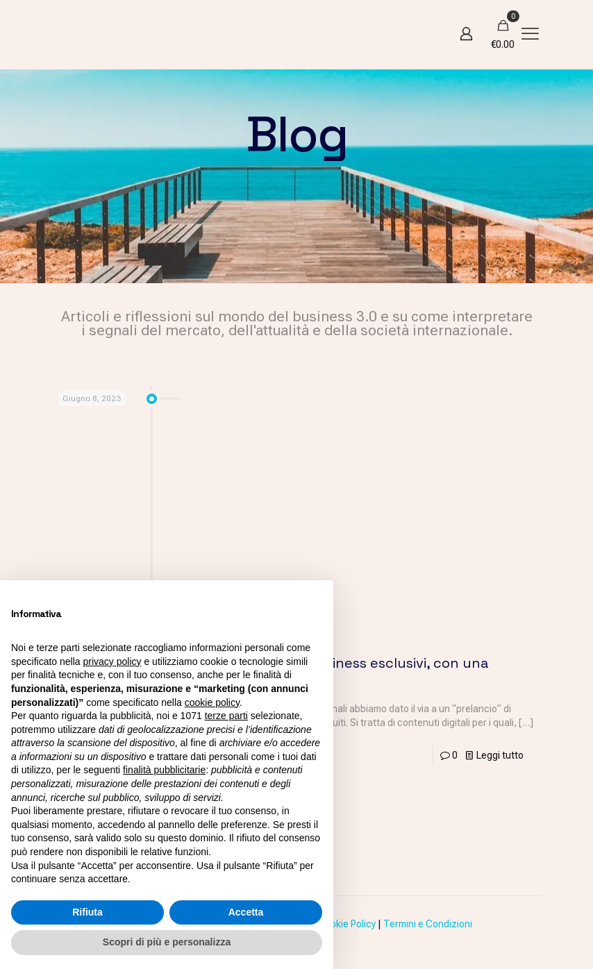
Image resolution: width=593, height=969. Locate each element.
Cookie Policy (347, 923)
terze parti (226, 715)
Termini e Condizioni (427, 923)
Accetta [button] (246, 912)
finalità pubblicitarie (164, 769)
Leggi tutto (500, 755)
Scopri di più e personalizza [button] (167, 941)
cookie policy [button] (212, 702)
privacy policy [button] (112, 661)
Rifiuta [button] (87, 912)
